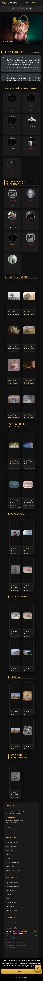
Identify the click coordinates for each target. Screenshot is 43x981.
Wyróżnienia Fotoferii (17, 425)
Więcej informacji (21, 977)
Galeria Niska (10, 850)
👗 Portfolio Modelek (13, 862)
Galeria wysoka (18, 277)
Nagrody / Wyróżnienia (13, 870)
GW (13, 8)
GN (18, 8)
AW (27, 8)
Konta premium (11, 902)
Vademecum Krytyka (12, 842)
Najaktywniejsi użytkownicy (16, 182)
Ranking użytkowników (20, 88)
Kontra (8, 858)
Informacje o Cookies (12, 890)
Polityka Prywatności (12, 887)
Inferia (15, 677)
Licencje (8, 894)
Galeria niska (19, 597)
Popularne (17, 514)
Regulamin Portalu (12, 883)
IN (22, 8)
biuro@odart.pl (10, 830)
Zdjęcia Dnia (10, 866)
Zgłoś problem (10, 906)
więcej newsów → (36, 52)
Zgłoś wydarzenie (11, 910)
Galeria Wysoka (11, 846)
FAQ (7, 898)
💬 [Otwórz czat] (38, 968)
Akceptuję (21, 971)
